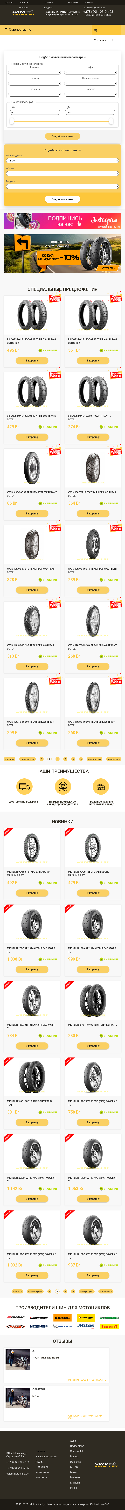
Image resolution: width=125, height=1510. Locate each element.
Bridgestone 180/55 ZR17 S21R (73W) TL (87, 1380)
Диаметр (35, 78)
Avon (73, 1440)
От (13, 107)
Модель (10, 181)
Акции (39, 1461)
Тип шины (34, 89)
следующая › (94, 759)
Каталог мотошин (46, 1456)
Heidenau (75, 1461)
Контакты (73, 2)
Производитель (90, 78)
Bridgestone (77, 1446)
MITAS (74, 1466)
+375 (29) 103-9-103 (98, 12)
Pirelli (73, 1487)
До (68, 107)
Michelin (75, 1482)
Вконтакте (76, 30)
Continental (76, 1451)
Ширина (34, 67)
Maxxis (74, 1472)
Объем (10, 168)
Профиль (90, 67)
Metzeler (75, 1477)
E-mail (84, 30)
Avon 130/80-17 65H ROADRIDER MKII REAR (85, 1417)
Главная (40, 1451)
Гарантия (8, 2)
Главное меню (17, 29)
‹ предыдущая (27, 759)
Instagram (67, 30)
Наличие (90, 89)
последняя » (114, 759)
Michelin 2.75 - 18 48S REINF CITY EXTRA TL (92, 1024)
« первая (9, 759)
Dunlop (74, 1456)
